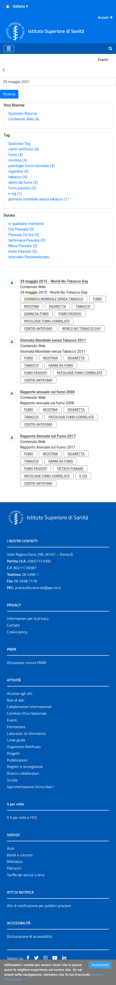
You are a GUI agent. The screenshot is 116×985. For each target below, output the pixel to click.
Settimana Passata (26, 240)
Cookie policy (17, 632)
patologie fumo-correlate (31, 166)
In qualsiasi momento (26, 223)
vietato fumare (70, 469)
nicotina (17, 160)
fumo (15, 155)
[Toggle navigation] (9, 48)
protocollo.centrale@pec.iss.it (38, 587)
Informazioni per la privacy (28, 618)
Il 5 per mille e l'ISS (22, 817)
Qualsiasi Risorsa (22, 113)
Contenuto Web (23, 119)
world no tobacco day (81, 328)
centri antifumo (23, 149)
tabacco (17, 177)
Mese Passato (22, 246)
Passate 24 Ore (23, 235)
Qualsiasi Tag (19, 143)
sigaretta (18, 171)
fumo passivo (22, 188)
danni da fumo (23, 182)
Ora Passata (21, 229)
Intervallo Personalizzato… (30, 257)
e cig (15, 193)
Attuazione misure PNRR (26, 662)
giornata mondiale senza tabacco (38, 199)
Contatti (13, 625)
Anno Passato (22, 251)
